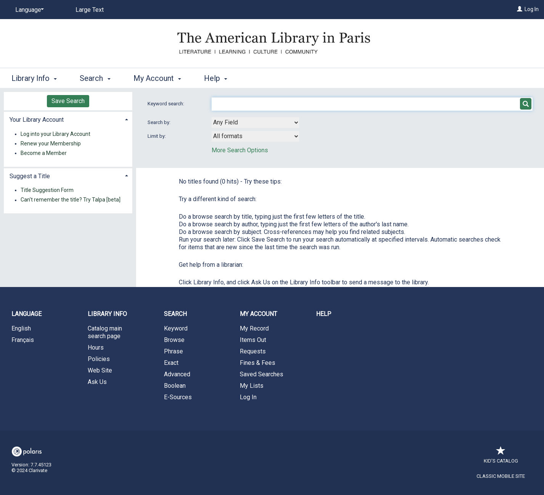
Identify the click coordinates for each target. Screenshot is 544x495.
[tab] (68, 118)
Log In (532, 9)
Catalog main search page (105, 332)
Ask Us (97, 381)
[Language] (28, 10)
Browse (174, 339)
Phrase (173, 351)
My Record (254, 328)
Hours (96, 347)
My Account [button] (157, 78)
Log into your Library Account (55, 134)
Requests (253, 351)
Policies (99, 359)
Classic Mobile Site (501, 476)
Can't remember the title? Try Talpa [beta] (70, 200)
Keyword (176, 328)
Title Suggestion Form (47, 190)
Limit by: (157, 136)
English (21, 328)
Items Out (253, 339)
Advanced (177, 374)
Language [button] (26, 314)
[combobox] (255, 122)
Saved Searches (261, 374)
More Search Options (240, 150)
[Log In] (519, 9)
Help (323, 314)
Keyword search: (166, 103)
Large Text (89, 9)
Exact (171, 362)
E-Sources (178, 397)
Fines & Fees (257, 362)
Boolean (175, 385)
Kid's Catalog (501, 457)
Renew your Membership (51, 143)
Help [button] (215, 78)
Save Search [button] (68, 101)
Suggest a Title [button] (30, 176)
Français (22, 339)
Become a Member (44, 153)
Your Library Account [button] (37, 119)
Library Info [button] (34, 78)
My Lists (251, 385)
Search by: (160, 122)
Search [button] (95, 78)
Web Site (100, 370)
